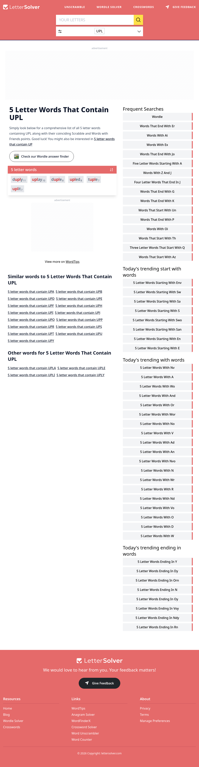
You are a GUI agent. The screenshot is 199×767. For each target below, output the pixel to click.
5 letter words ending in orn (157, 580)
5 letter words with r (157, 489)
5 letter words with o (157, 517)
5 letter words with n (157, 471)
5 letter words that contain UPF (31, 306)
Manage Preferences (155, 721)
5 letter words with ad (157, 442)
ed (76, 179)
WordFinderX (81, 721)
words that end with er (157, 126)
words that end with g (157, 192)
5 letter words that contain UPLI (31, 375)
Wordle (157, 117)
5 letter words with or (157, 405)
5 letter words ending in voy (157, 608)
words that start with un (157, 210)
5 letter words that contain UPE (79, 299)
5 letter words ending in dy (157, 571)
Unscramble (75, 7)
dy (19, 179)
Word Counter (82, 739)
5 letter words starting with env (157, 283)
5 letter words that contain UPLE (81, 368)
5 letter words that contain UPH (78, 306)
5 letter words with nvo (157, 461)
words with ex (157, 145)
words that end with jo (157, 154)
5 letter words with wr (157, 480)
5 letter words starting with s (157, 311)
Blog (6, 714)
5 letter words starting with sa (157, 301)
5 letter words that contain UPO (31, 320)
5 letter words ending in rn (157, 627)
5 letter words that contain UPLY (80, 375)
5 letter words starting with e (157, 348)
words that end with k (157, 201)
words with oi (157, 229)
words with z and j (157, 173)
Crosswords (143, 7)
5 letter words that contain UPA (31, 292)
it (17, 189)
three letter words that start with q (157, 248)
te (94, 179)
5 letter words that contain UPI (30, 313)
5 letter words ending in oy (157, 599)
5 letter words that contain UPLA (32, 368)
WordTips (72, 262)
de (57, 179)
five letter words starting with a (157, 164)
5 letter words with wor (157, 414)
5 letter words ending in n (157, 590)
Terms (144, 714)
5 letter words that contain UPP (79, 320)
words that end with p (157, 220)
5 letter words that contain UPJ (77, 313)
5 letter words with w (157, 536)
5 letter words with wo (157, 386)
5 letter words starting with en (157, 339)
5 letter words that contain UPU (79, 334)
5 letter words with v (157, 433)
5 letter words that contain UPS (79, 327)
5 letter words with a (157, 377)
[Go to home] (99, 661)
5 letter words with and (157, 396)
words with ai (157, 135)
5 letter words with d (157, 527)
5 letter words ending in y (157, 562)
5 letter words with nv (157, 368)
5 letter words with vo (157, 508)
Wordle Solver (109, 7)
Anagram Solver (83, 714)
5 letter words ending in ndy (157, 618)
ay (38, 179)
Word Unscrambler (85, 733)
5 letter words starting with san (157, 329)
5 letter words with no (157, 424)
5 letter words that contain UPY (31, 341)
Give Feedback (99, 683)
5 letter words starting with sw (157, 292)
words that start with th (157, 238)
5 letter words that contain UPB (79, 292)
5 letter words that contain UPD (31, 299)
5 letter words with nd (157, 499)
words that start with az (157, 257)
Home (7, 708)
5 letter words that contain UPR (31, 327)
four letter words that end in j (157, 182)
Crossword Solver (84, 727)
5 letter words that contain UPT (31, 334)
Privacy (145, 708)
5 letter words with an (157, 452)
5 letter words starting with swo (157, 320)
